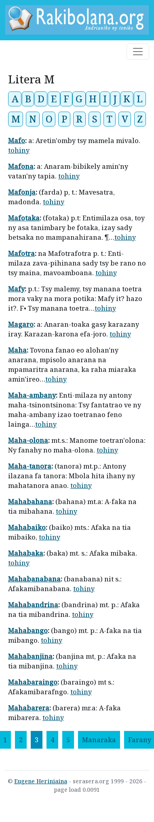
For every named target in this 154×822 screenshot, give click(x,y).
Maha (17, 350)
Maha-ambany (32, 395)
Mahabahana (30, 501)
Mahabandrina (33, 604)
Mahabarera (28, 708)
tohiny (19, 150)
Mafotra (21, 253)
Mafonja (22, 192)
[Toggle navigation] (138, 52)
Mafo (16, 140)
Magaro (21, 324)
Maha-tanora (29, 466)
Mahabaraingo (32, 682)
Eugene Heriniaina (40, 781)
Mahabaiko (27, 527)
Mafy (16, 288)
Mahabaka (25, 553)
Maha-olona (28, 440)
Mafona (21, 166)
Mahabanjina (30, 656)
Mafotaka (24, 218)
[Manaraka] (99, 740)
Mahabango (28, 630)
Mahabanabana (34, 579)
